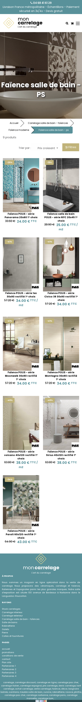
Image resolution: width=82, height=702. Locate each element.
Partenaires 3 (9, 672)
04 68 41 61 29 (41, 3)
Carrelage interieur (12, 612)
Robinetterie (8, 625)
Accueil (14, 123)
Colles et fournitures (13, 636)
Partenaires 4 (9, 676)
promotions (8, 652)
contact (6, 659)
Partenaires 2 (9, 669)
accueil (6, 648)
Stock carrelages (11, 608)
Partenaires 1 (9, 665)
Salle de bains (9, 622)
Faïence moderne (19, 130)
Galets (5, 629)
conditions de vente (12, 655)
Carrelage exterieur (12, 615)
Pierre (5, 632)
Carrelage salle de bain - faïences (48, 123)
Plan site (6, 662)
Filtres (70, 147)
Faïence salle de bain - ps (54, 130)
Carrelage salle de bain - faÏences (21, 619)
